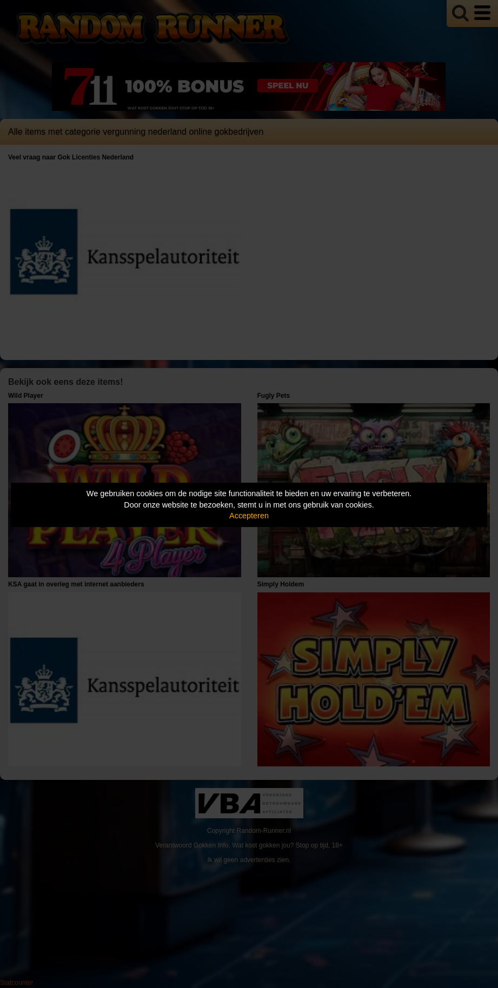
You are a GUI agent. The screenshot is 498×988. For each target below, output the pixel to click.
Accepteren (249, 515)
